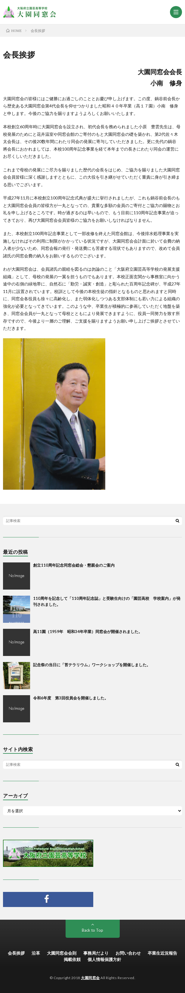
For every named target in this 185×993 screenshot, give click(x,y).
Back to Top (92, 930)
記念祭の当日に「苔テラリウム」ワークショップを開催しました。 (91, 664)
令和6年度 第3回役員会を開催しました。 (70, 697)
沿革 (36, 953)
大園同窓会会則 (61, 953)
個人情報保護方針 (104, 959)
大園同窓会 (90, 977)
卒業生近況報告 (162, 953)
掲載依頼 (72, 959)
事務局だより (96, 953)
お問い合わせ (128, 953)
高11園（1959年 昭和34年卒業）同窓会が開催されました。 (87, 631)
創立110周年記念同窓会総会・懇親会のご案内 (74, 565)
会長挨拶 (16, 953)
